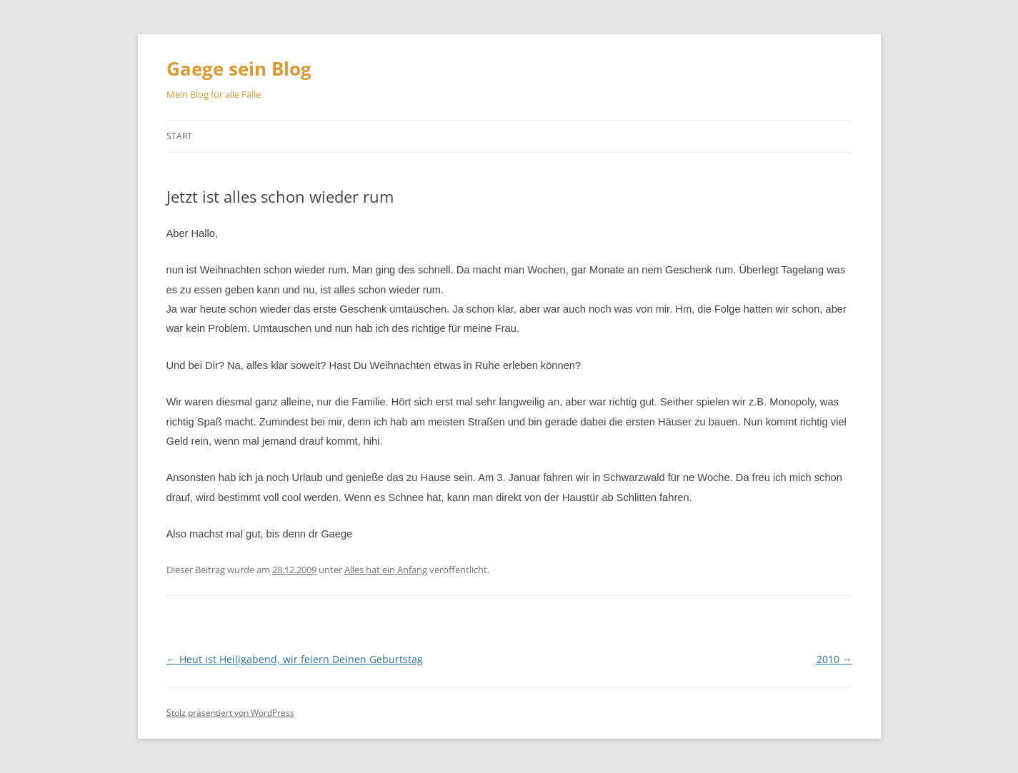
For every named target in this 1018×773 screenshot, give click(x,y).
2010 (834, 659)
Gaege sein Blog (238, 68)
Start (179, 136)
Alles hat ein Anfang (385, 569)
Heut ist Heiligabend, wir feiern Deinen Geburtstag (294, 659)
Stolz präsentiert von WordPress (230, 713)
